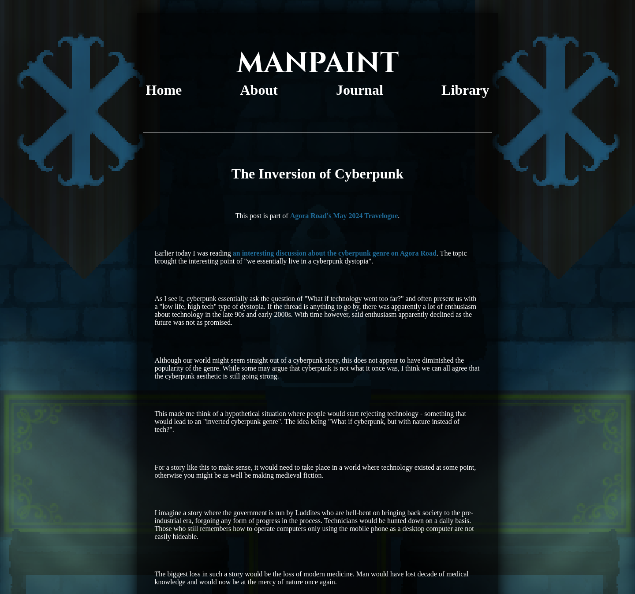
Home (164, 90)
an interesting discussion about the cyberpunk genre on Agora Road (335, 253)
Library (465, 90)
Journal (359, 90)
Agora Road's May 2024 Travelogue (344, 215)
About (259, 90)
